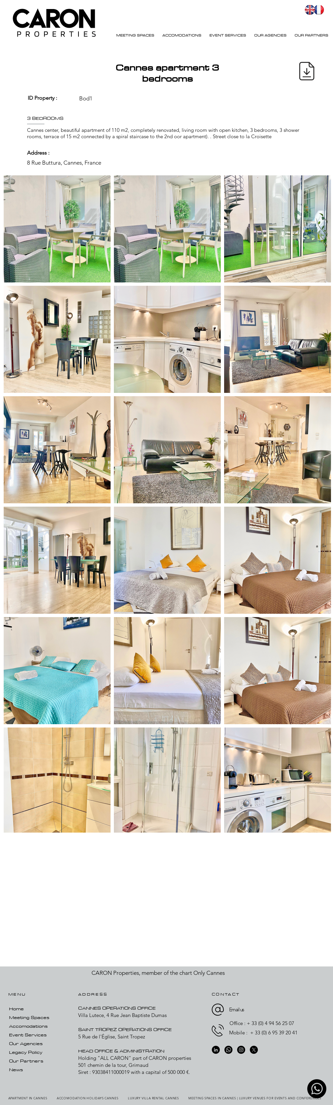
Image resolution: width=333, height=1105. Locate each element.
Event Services (28, 1035)
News (16, 1070)
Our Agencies (26, 1043)
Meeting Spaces (29, 1017)
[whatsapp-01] (316, 1088)
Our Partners (26, 1061)
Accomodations (28, 1026)
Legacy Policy (25, 1052)
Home (16, 1009)
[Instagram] (241, 1050)
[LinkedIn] (216, 1050)
